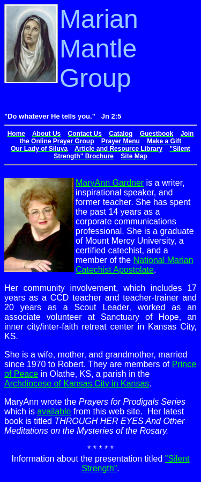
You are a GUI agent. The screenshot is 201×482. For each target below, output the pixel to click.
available (54, 411)
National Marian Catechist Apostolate (134, 264)
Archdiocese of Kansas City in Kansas (76, 383)
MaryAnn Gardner (110, 182)
